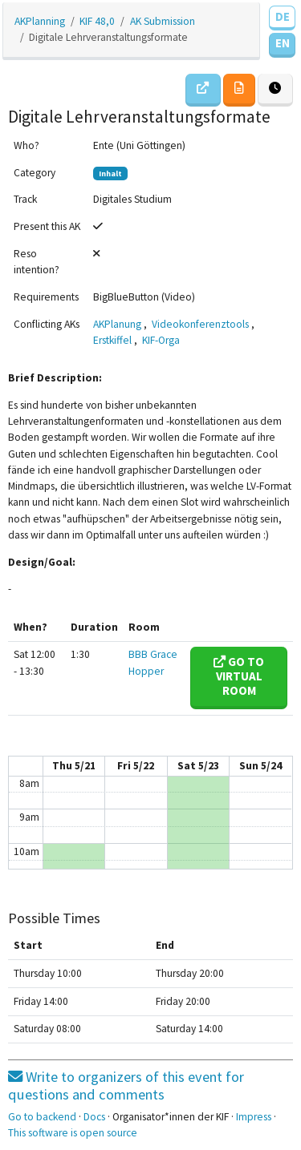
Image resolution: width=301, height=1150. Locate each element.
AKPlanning (39, 21)
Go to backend (42, 1117)
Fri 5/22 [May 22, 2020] (135, 766)
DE (282, 16)
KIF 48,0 (97, 21)
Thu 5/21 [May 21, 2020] (74, 766)
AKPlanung (117, 324)
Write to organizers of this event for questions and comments (126, 1085)
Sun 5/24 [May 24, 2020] (260, 766)
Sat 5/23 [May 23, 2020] (198, 766)
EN (282, 42)
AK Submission (162, 21)
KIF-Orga (161, 340)
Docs (94, 1117)
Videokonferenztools (200, 324)
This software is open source (72, 1133)
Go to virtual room (239, 676)
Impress (253, 1117)
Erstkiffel (112, 340)
